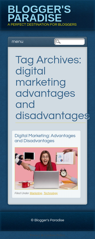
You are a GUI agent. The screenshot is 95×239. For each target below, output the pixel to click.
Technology (51, 193)
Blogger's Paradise (39, 13)
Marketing (36, 193)
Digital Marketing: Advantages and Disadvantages (45, 138)
